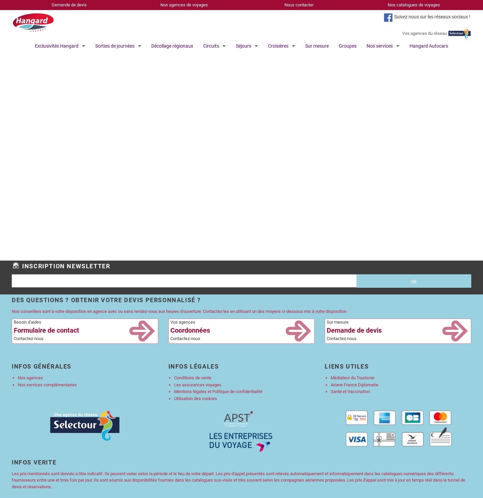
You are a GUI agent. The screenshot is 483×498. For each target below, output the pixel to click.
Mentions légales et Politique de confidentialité (218, 391)
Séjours (243, 46)
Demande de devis (69, 4)
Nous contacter (299, 4)
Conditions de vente (192, 377)
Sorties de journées (115, 46)
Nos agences (30, 377)
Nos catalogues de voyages (414, 4)
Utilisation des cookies (195, 398)
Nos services (380, 46)
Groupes (348, 46)
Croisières (278, 46)
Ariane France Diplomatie (354, 384)
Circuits (211, 46)
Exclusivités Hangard (56, 46)
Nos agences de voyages (184, 4)
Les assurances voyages (197, 384)
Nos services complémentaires (47, 384)
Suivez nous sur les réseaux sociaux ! (432, 16)
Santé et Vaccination (350, 391)
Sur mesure (317, 46)
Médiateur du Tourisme (352, 377)
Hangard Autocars (429, 46)
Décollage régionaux (172, 46)
